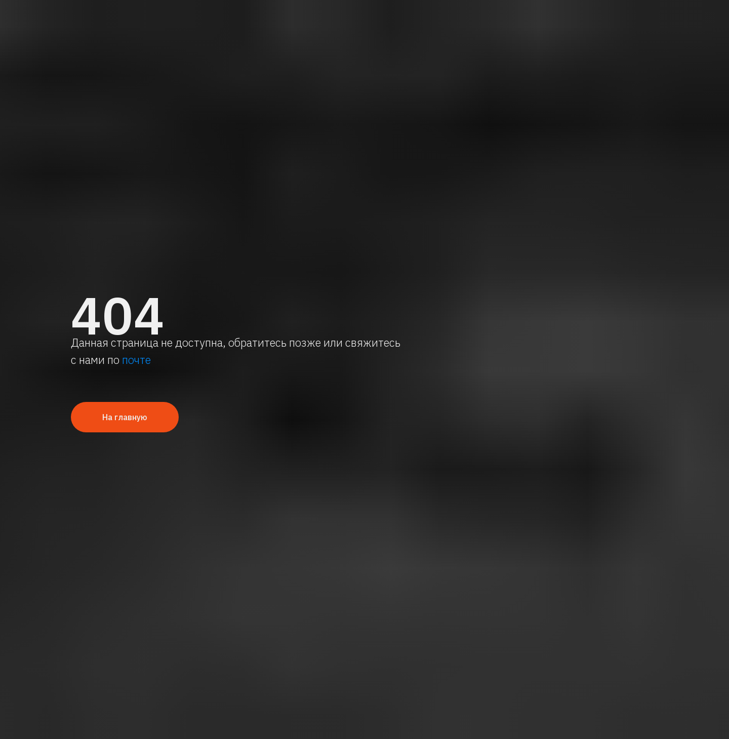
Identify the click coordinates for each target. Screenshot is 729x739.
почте (136, 359)
